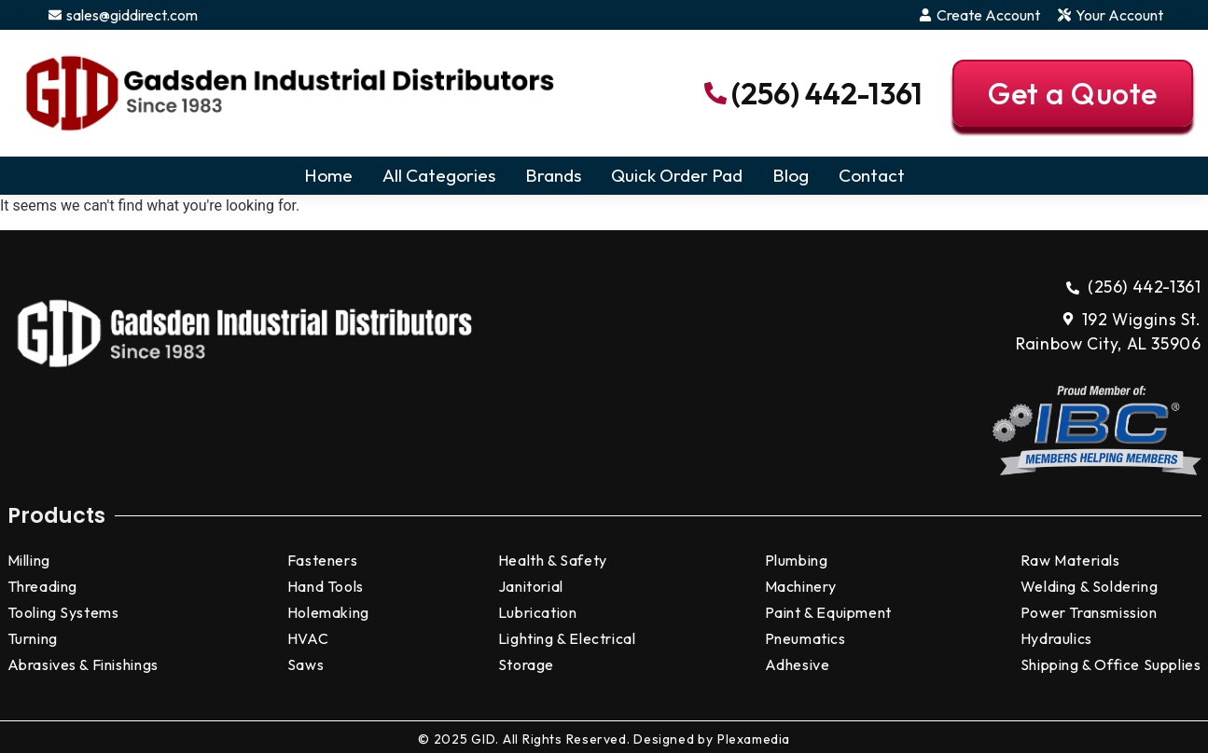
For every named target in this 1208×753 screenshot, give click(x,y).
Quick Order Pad (677, 175)
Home (328, 175)
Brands (553, 175)
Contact (872, 175)
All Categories (438, 175)
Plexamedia (753, 739)
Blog (790, 175)
